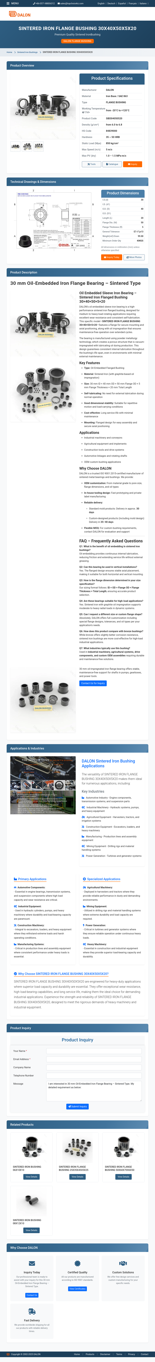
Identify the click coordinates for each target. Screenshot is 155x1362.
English (101, 3)
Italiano (143, 3)
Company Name (22, 1070)
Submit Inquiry (77, 1109)
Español (122, 3)
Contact (144, 1359)
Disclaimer (105, 1359)
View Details (31, 1180)
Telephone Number (23, 1078)
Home (9, 52)
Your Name (20, 1053)
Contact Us (32, 1299)
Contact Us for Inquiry (93, 684)
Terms (119, 1359)
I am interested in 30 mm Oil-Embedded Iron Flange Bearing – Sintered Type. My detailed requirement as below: (94, 1094)
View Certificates (77, 1293)
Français (133, 3)
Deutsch (111, 3)
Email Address (21, 1062)
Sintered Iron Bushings (28, 52)
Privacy (131, 1359)
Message (18, 1086)
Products (90, 1359)
